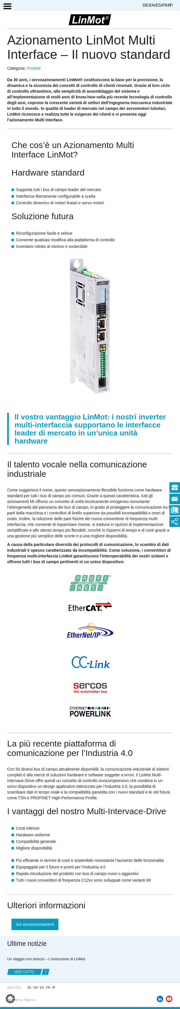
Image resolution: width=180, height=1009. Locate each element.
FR (164, 5)
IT (170, 5)
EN (152, 5)
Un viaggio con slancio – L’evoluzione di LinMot (46, 959)
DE (145, 5)
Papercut (29, 1000)
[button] (10, 998)
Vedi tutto (24, 972)
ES (158, 5)
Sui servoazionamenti (35, 924)
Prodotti (33, 68)
